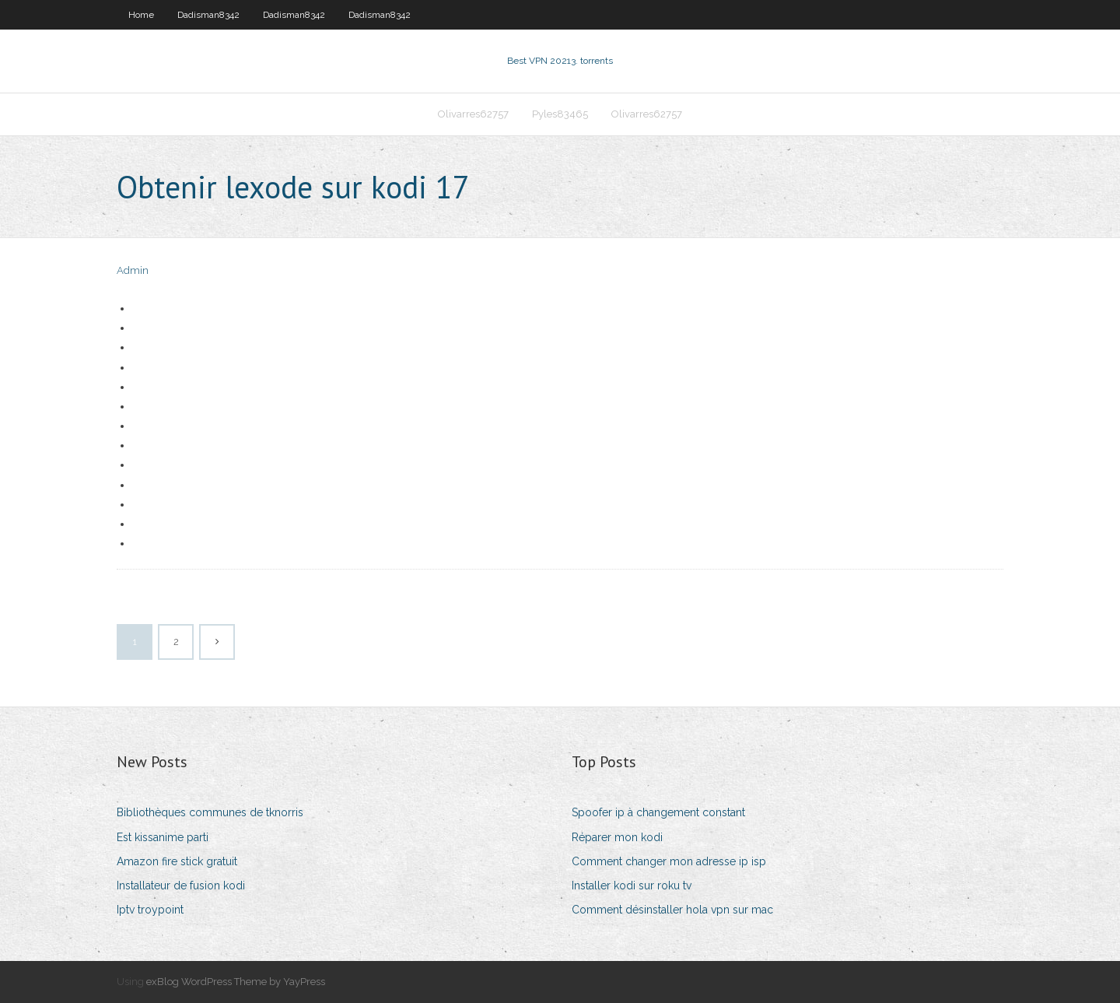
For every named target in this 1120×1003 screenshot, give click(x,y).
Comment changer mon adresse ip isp (669, 861)
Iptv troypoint (150, 909)
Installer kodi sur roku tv (631, 885)
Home (141, 14)
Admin (133, 270)
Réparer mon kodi (617, 837)
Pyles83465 (560, 114)
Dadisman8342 (208, 14)
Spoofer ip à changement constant (658, 812)
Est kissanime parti (162, 837)
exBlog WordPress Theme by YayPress (235, 981)
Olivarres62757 (473, 114)
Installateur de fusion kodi (181, 885)
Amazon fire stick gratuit (177, 861)
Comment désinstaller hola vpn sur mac (672, 909)
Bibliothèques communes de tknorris (210, 812)
